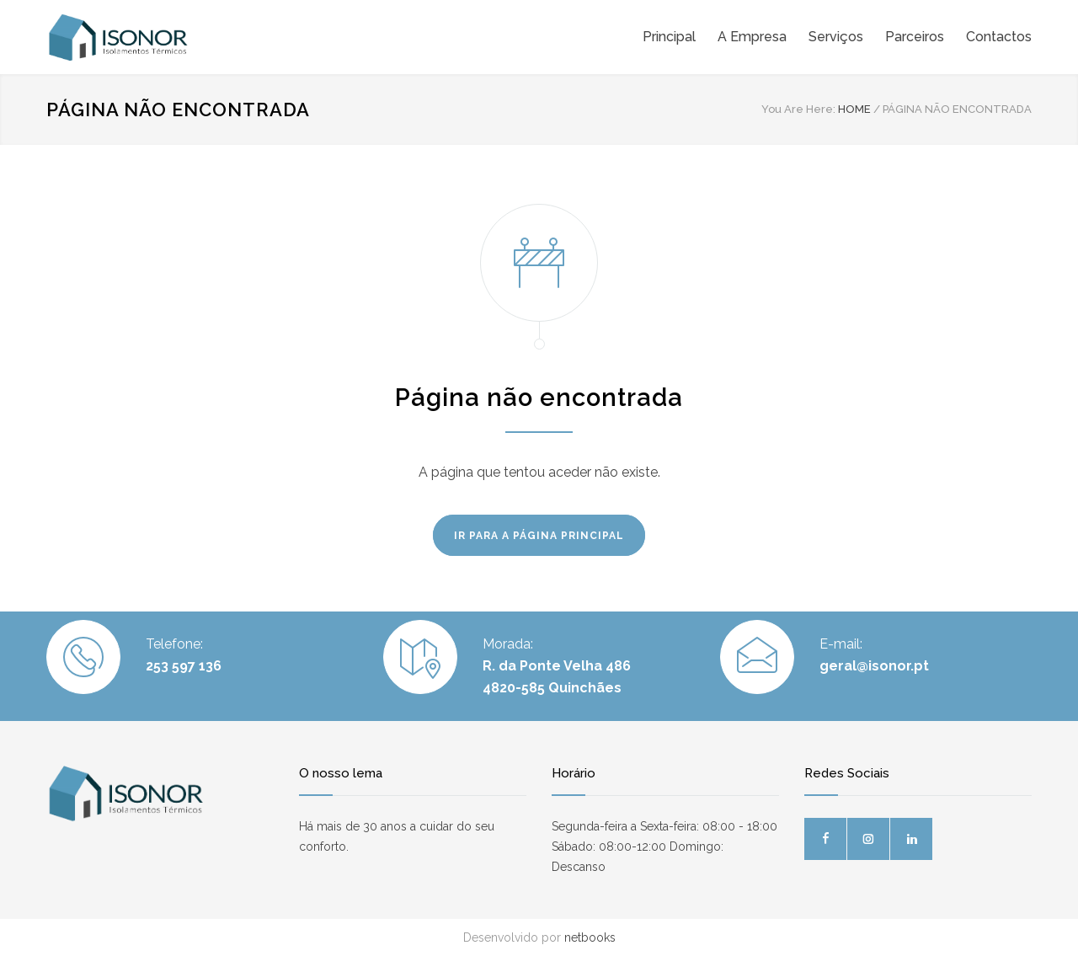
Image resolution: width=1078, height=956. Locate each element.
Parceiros (914, 37)
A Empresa (752, 37)
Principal (669, 37)
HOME (854, 109)
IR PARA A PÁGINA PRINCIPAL (539, 536)
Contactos (999, 37)
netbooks (590, 937)
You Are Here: (798, 109)
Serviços (835, 37)
